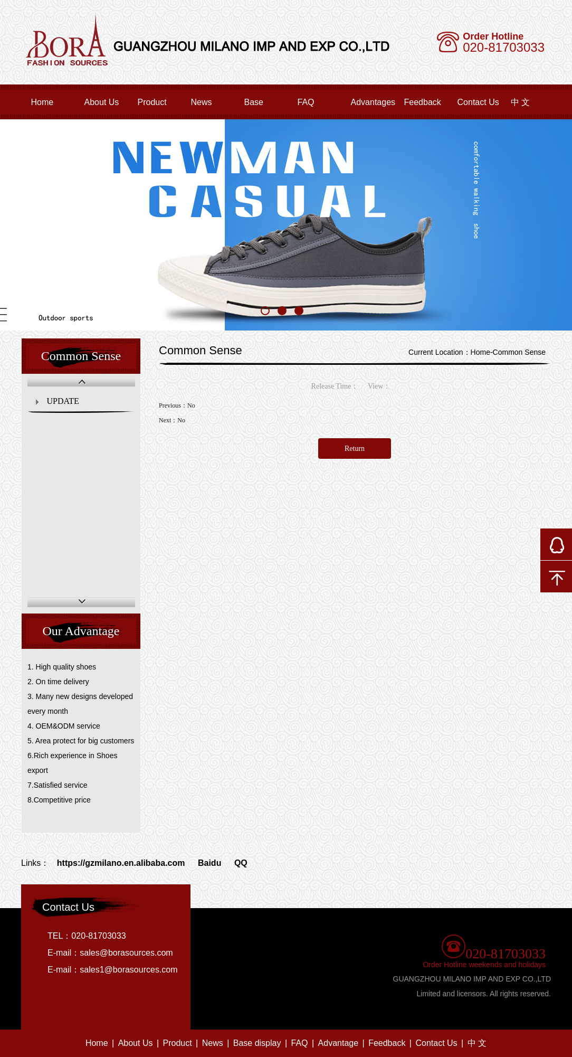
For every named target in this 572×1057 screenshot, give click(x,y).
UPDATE (63, 401)
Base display (257, 1043)
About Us (101, 102)
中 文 (477, 1043)
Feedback (422, 102)
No (191, 405)
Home (42, 102)
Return (355, 448)
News (201, 102)
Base (253, 102)
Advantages (373, 102)
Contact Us (478, 102)
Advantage (338, 1043)
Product (152, 102)
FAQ (306, 102)
